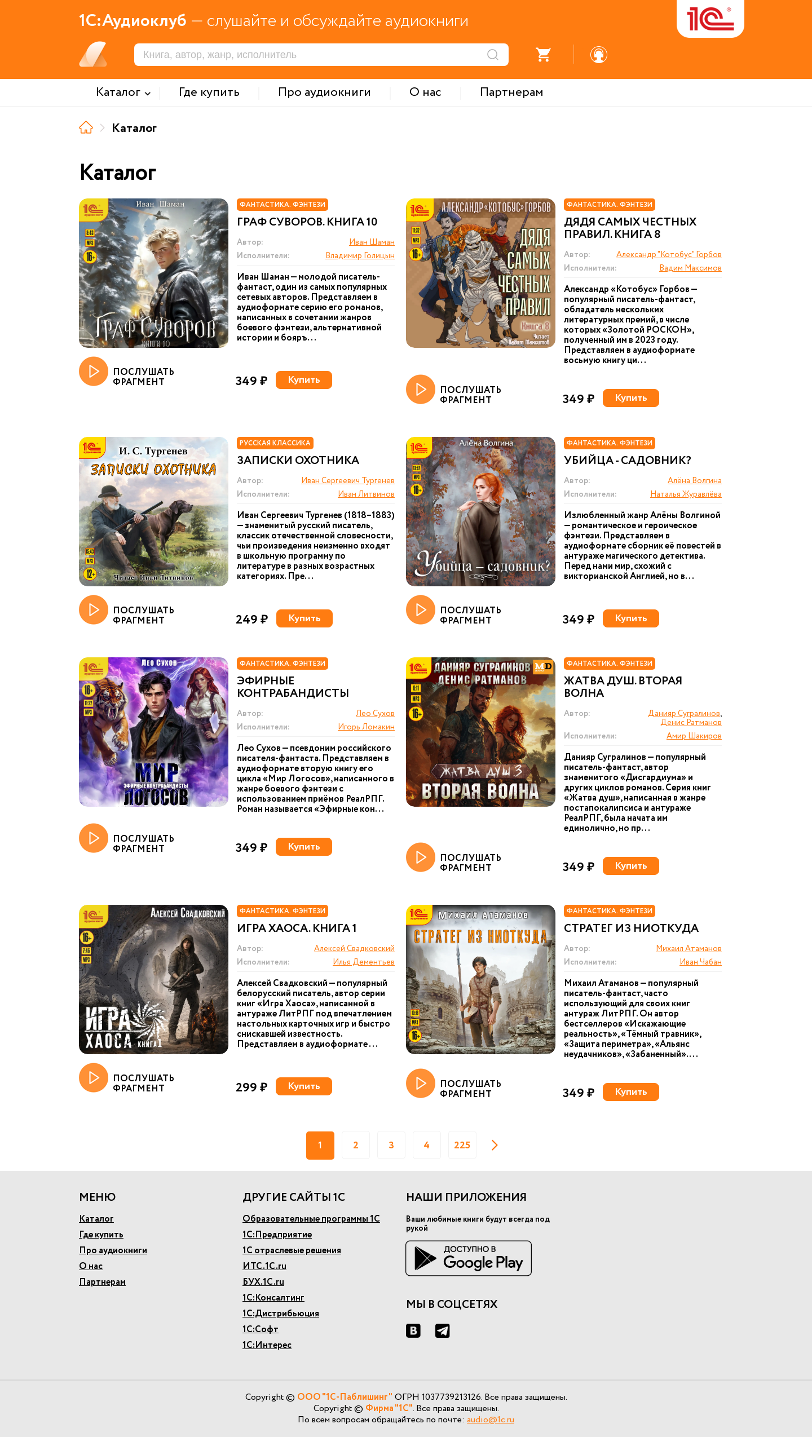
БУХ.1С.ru (263, 1282)
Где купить (101, 1234)
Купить (304, 380)
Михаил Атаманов (689, 948)
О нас (91, 1266)
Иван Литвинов (366, 494)
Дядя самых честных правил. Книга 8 (630, 228)
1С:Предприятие (277, 1234)
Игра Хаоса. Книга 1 (297, 929)
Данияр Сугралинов (684, 713)
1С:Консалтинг (273, 1298)
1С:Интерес (267, 1345)
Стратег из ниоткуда (631, 929)
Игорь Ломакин (366, 727)
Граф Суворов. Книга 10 (307, 222)
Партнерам (102, 1282)
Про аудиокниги (113, 1250)
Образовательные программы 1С (311, 1219)
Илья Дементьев (364, 962)
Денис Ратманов (691, 722)
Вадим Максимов (690, 268)
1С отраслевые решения (291, 1250)
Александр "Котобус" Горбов (669, 254)
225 (462, 1145)
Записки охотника (298, 461)
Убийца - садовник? (627, 461)
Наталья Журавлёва (686, 494)
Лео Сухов (375, 713)
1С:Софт (260, 1329)
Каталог (96, 1219)
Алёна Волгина (695, 481)
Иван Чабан (700, 962)
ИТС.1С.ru (264, 1266)
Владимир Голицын (360, 255)
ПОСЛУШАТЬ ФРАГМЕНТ (126, 372)
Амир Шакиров (694, 736)
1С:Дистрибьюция (280, 1313)
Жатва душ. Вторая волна (623, 687)
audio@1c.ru (490, 1419)
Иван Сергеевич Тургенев (348, 481)
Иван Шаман (372, 242)
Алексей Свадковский (354, 948)
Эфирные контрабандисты (293, 687)
